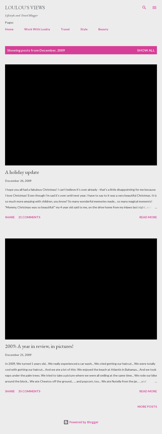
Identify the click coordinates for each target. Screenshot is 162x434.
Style (84, 29)
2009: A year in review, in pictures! (39, 346)
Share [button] (10, 217)
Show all (146, 50)
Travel (65, 29)
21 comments (29, 217)
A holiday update (22, 172)
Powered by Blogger (81, 422)
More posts (147, 406)
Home (9, 29)
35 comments (29, 391)
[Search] (144, 7)
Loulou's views (25, 7)
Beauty (103, 29)
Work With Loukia (37, 29)
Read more (148, 217)
